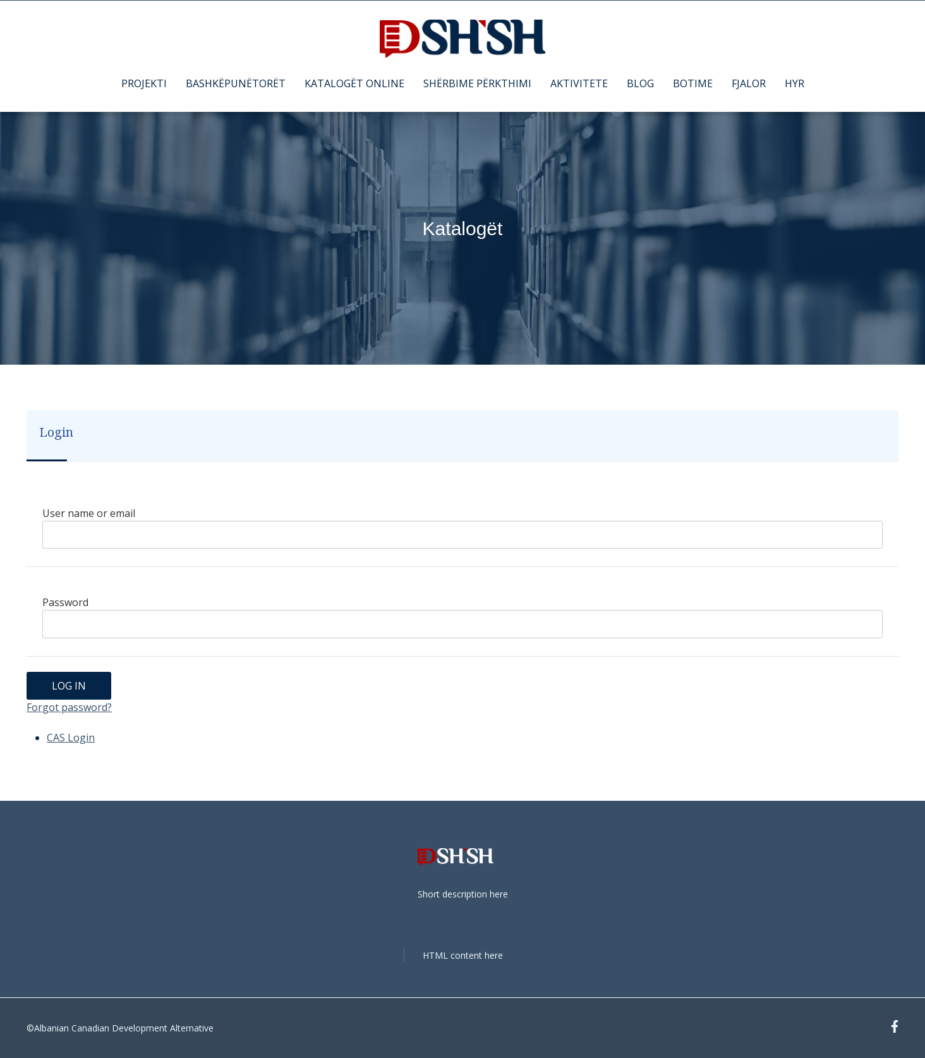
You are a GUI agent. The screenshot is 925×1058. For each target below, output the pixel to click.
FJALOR (749, 83)
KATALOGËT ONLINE (354, 83)
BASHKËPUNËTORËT (236, 83)
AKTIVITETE (579, 83)
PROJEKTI (144, 83)
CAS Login (71, 738)
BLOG (640, 83)
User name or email (88, 513)
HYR (794, 83)
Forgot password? (69, 707)
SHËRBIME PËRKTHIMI (477, 83)
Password (65, 602)
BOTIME (693, 83)
